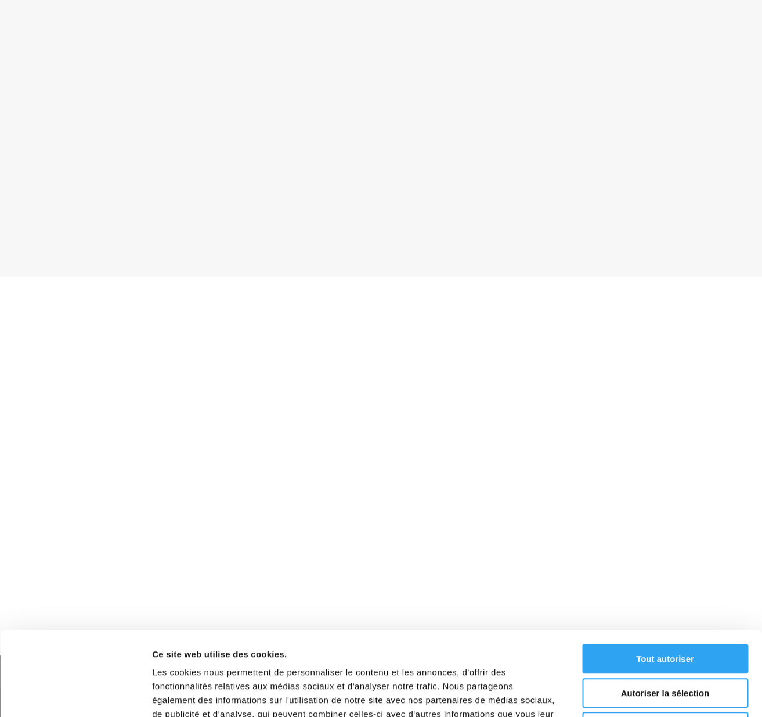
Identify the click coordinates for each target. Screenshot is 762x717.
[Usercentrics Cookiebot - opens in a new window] (75, 694)
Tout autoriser (665, 575)
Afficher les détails (639, 694)
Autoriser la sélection (665, 609)
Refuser (665, 643)
